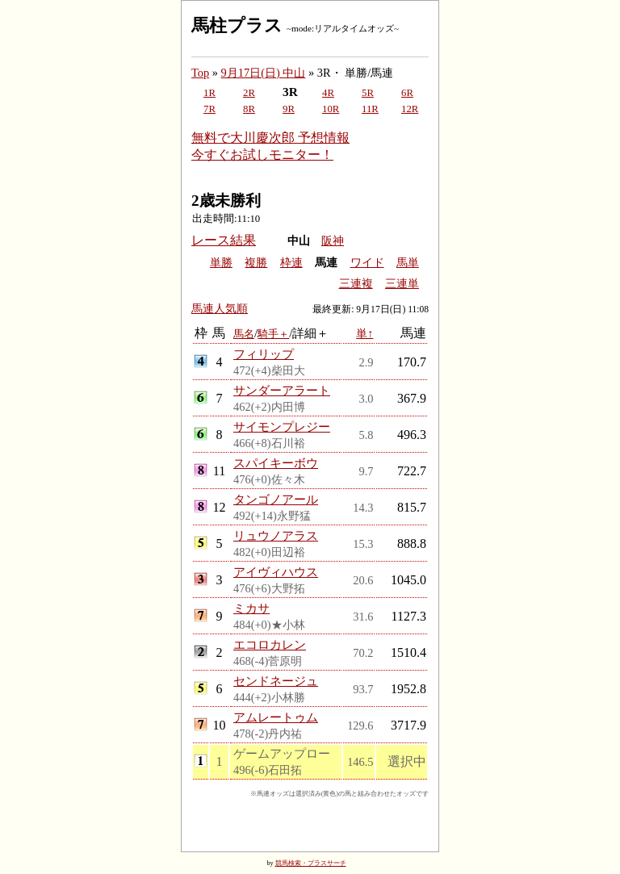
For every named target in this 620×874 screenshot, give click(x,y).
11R (370, 109)
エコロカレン (269, 644)
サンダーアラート (281, 390)
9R (289, 109)
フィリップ (263, 354)
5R (368, 92)
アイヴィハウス (275, 572)
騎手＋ (273, 334)
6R (407, 92)
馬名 (243, 334)
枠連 (291, 263)
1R (209, 92)
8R (249, 109)
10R (330, 109)
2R (249, 92)
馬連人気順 (219, 308)
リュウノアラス (275, 535)
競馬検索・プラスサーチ (310, 863)
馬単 (407, 263)
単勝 (221, 263)
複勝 (256, 263)
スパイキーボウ (275, 463)
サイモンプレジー (281, 426)
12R (409, 109)
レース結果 (223, 240)
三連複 (356, 284)
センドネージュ (275, 681)
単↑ (364, 333)
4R (328, 92)
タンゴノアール (275, 499)
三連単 (402, 284)
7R (209, 109)
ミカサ (251, 608)
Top (200, 72)
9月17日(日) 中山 (263, 72)
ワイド (367, 263)
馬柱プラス (237, 25)
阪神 (332, 241)
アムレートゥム (275, 717)
